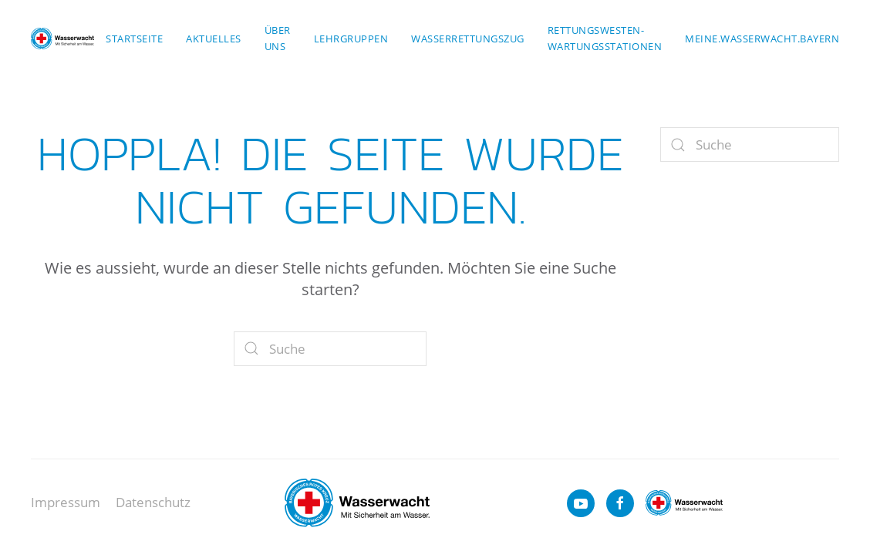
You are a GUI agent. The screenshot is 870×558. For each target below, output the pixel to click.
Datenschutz (153, 502)
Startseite (134, 38)
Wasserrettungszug (467, 38)
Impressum (65, 502)
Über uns (278, 38)
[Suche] (330, 348)
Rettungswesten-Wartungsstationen (605, 38)
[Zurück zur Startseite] (62, 38)
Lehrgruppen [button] (351, 38)
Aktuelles (213, 38)
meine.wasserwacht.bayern (762, 38)
